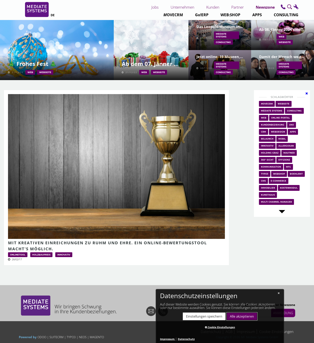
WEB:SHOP (230, 14)
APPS (257, 14)
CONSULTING (286, 14)
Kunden (212, 7)
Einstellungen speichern (204, 316)
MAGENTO (96, 337)
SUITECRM (56, 337)
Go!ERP (201, 14)
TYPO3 (71, 337)
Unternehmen (182, 7)
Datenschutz (186, 339)
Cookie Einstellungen (220, 327)
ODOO (42, 337)
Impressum (167, 339)
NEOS (82, 337)
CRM (173, 14)
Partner (237, 7)
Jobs (155, 7)
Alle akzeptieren (242, 316)
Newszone (265, 7)
